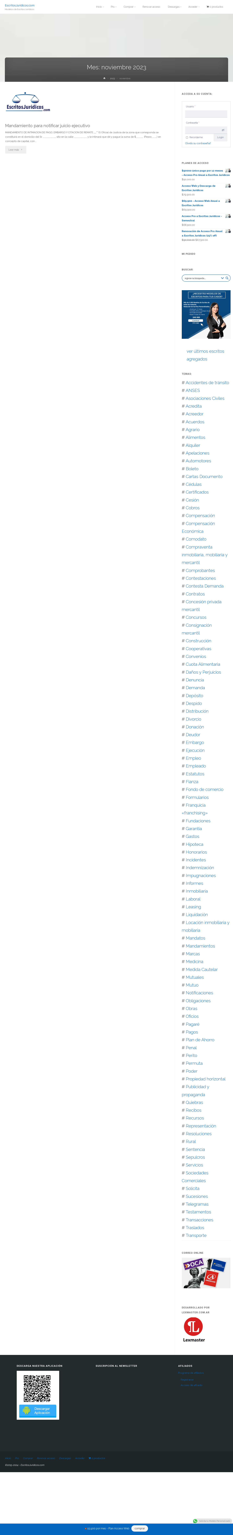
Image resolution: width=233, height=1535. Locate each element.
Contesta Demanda (205, 585)
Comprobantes (200, 570)
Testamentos (198, 1211)
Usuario (190, 106)
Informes (194, 883)
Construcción (198, 640)
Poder (191, 1071)
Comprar (28, 1458)
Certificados (197, 492)
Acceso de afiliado (191, 1385)
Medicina (194, 961)
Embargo (195, 742)
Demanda (195, 687)
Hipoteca (194, 844)
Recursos (195, 1117)
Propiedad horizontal (206, 1078)
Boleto (192, 468)
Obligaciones (198, 1000)
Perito (191, 1055)
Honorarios (196, 852)
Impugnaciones (201, 875)
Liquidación (197, 914)
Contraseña (192, 122)
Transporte (196, 1235)
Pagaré (192, 1024)
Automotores (198, 460)
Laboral (193, 899)
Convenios (196, 656)
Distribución (197, 711)
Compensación (200, 515)
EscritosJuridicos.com (19, 5)
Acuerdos (195, 421)
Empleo (193, 758)
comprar (140, 1528)
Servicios (194, 1164)
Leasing (193, 906)
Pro (17, 1458)
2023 (112, 78)
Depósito (194, 695)
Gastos (192, 836)
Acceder (79, 1458)
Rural (191, 1141)
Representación (201, 1125)
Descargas (65, 1458)
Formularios (197, 797)
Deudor (193, 734)
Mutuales (195, 977)
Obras (191, 1008)
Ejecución (195, 750)
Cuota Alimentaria (203, 664)
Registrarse (187, 1379)
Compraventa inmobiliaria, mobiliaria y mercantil (204, 554)
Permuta (194, 1063)
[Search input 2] (202, 278)
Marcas (193, 953)
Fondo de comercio (204, 789)
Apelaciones (197, 453)
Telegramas (197, 1204)
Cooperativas (198, 648)
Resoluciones (199, 1133)
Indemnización (200, 867)
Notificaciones (199, 992)
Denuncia (195, 679)
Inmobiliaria (197, 891)
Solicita (192, 1188)
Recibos (193, 1110)
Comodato (196, 539)
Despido (194, 703)
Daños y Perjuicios (203, 672)
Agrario (193, 429)
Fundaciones (198, 820)
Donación (195, 726)
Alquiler (193, 445)
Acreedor (194, 413)
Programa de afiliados (191, 1372)
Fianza (192, 781)
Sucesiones (197, 1196)
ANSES (193, 390)
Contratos (195, 593)
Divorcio (193, 719)
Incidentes (196, 859)
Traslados (195, 1227)
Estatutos (195, 773)
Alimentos (195, 437)
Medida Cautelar (202, 969)
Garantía (194, 828)
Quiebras (194, 1102)
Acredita (194, 406)
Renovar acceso (46, 1458)
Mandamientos (200, 945)
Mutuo (192, 984)
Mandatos (195, 938)
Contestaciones (201, 578)
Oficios (192, 1016)
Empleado (196, 765)
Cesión (192, 499)
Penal (191, 1047)
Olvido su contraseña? (198, 143)
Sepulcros (195, 1157)
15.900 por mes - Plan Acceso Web (108, 1528)
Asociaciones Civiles (205, 398)
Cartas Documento (204, 476)
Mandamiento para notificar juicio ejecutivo (47, 125)
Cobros (193, 507)
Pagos (192, 1031)
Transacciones (199, 1219)
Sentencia (195, 1149)
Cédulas (194, 484)
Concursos (196, 617)
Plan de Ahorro (200, 1039)
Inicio (8, 1458)
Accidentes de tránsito (207, 382)
